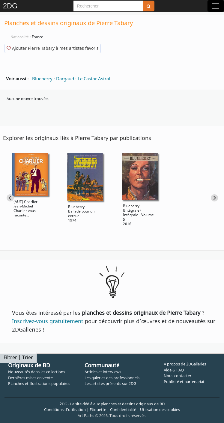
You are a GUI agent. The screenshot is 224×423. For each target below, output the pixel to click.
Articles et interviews (103, 371)
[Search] (108, 6)
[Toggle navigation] (215, 6)
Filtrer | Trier (18, 357)
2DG (10, 6)
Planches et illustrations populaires (39, 383)
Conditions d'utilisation (65, 409)
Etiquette (98, 409)
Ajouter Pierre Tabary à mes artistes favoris (53, 48)
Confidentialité (123, 409)
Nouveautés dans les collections (36, 371)
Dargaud (65, 79)
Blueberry (42, 79)
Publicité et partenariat (184, 381)
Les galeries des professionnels (112, 377)
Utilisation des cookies (160, 409)
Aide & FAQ (174, 370)
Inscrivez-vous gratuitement (47, 321)
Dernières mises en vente (30, 377)
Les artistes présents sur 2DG (110, 383)
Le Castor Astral (94, 79)
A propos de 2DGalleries (185, 364)
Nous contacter (177, 375)
